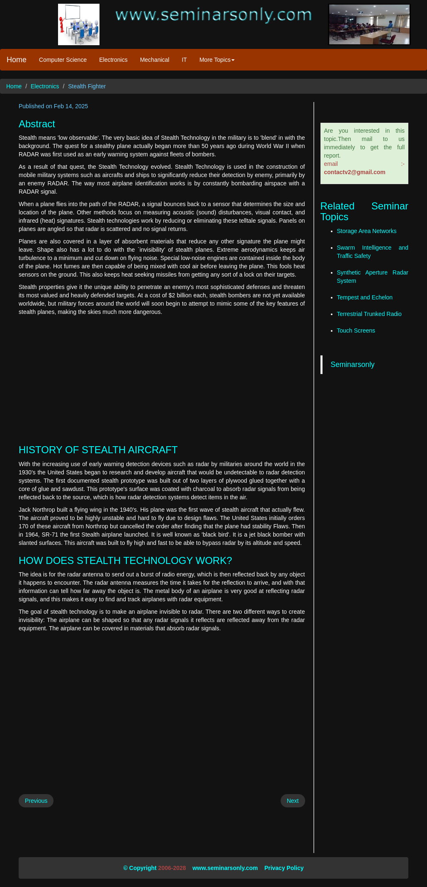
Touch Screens (356, 330)
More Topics (217, 59)
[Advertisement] (162, 378)
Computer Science (63, 59)
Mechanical (155, 59)
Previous (36, 800)
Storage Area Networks (367, 231)
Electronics (113, 59)
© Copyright (139, 868)
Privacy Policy (284, 868)
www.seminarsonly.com (225, 868)
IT (184, 59)
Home (17, 60)
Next (293, 800)
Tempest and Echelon (365, 297)
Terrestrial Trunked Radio (369, 314)
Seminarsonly (353, 364)
